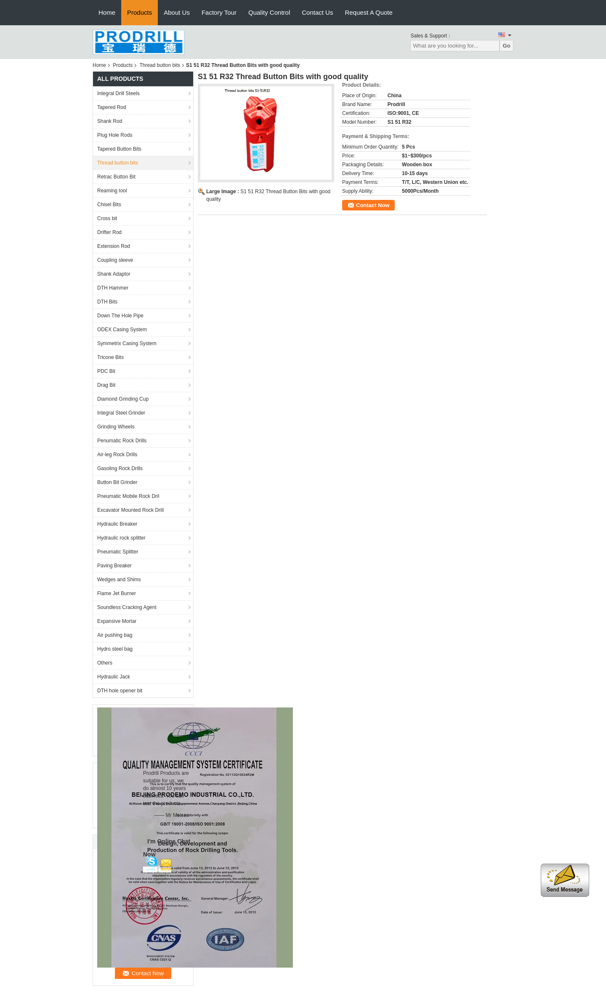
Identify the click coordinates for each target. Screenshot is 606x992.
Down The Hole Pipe (120, 316)
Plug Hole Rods (114, 135)
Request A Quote (368, 12)
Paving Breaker (114, 566)
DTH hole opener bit (119, 691)
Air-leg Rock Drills (117, 454)
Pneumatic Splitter (117, 552)
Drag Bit (106, 385)
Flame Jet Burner (116, 593)
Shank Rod (109, 121)
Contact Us (317, 12)
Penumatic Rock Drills (121, 441)
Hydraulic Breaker (117, 524)
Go (506, 46)
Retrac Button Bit (116, 177)
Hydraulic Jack (113, 677)
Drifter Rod (109, 232)
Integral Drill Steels (118, 93)
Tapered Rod (111, 107)
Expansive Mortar (116, 621)
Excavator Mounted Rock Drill (130, 510)
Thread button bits (159, 65)
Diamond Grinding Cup (123, 399)
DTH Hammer (112, 288)
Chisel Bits (109, 204)
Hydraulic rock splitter (121, 538)
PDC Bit (106, 371)
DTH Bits (107, 302)
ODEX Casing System (122, 329)
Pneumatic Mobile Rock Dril (128, 496)
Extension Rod (113, 246)
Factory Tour (219, 12)
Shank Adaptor (113, 274)
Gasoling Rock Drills (120, 468)
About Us (177, 12)
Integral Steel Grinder (121, 413)
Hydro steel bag (115, 649)
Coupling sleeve (115, 260)
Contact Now (372, 205)
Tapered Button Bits (119, 149)
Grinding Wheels (116, 427)
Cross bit (107, 218)
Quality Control (269, 12)
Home (106, 12)
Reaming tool (112, 191)
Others (104, 663)
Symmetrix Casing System (127, 343)
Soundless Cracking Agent (127, 607)
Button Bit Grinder (117, 482)
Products (139, 12)
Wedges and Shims (119, 579)
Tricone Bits (110, 357)
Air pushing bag (114, 635)
